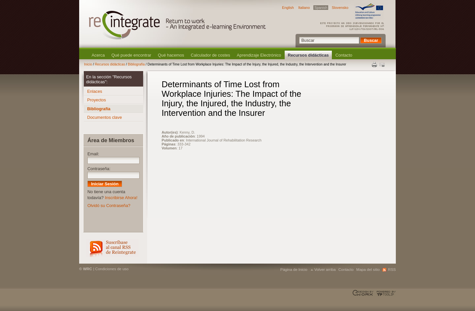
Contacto (343, 55)
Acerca (98, 55)
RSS (112, 248)
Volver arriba (325, 270)
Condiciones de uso (112, 269)
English (288, 8)
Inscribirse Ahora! (121, 197)
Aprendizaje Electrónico (259, 55)
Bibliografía (136, 64)
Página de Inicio (293, 270)
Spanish (320, 8)
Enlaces (94, 91)
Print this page (374, 64)
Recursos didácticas (308, 55)
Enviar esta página (382, 64)
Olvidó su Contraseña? (108, 205)
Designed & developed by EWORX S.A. (363, 293)
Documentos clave (104, 117)
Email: (93, 153)
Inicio (88, 64)
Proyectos (96, 99)
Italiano (304, 8)
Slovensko (340, 8)
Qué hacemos (171, 55)
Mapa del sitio (368, 270)
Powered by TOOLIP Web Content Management (385, 293)
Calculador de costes (210, 55)
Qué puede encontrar (131, 55)
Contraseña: (99, 168)
